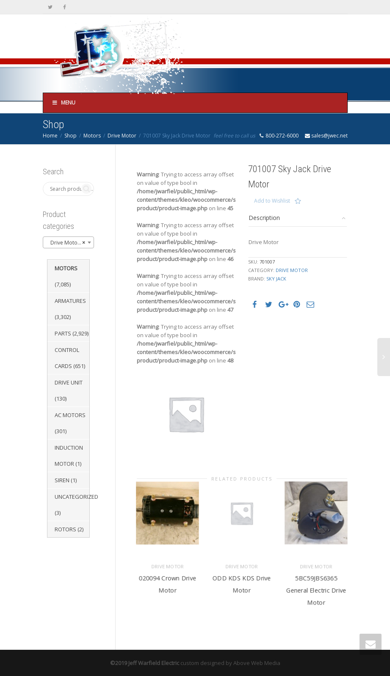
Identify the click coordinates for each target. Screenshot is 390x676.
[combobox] (68, 242)
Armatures (70, 301)
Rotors (65, 529)
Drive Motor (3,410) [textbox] (70, 243)
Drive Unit (69, 382)
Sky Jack (276, 278)
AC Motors (70, 415)
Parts (63, 333)
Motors (92, 135)
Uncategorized (76, 496)
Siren (62, 480)
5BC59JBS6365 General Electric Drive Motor (316, 590)
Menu (64, 102)
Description (264, 218)
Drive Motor (122, 135)
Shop (70, 135)
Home (50, 135)
